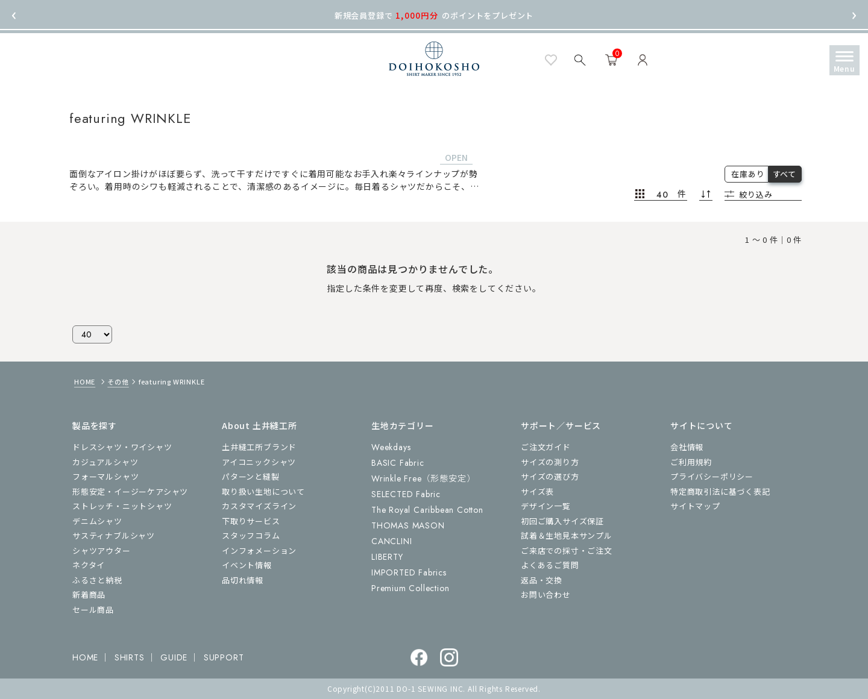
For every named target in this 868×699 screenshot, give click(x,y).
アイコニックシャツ (259, 462)
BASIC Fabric (397, 463)
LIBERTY (387, 557)
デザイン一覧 (546, 506)
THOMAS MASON (408, 525)
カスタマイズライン (259, 506)
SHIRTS (130, 657)
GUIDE (173, 657)
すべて (784, 174)
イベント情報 (247, 565)
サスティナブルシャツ (113, 535)
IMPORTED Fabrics (409, 572)
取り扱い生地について (263, 491)
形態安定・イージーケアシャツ (130, 491)
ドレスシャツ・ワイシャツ (122, 447)
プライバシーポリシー (711, 476)
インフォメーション (259, 550)
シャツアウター (101, 550)
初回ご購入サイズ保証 (562, 521)
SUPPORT (224, 657)
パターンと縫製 (251, 476)
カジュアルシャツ (105, 462)
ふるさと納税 (97, 580)
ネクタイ (88, 565)
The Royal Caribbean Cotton (427, 510)
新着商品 (88, 594)
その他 (117, 381)
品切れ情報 (242, 580)
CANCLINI (391, 541)
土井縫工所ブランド (259, 447)
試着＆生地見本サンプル (566, 535)
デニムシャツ (97, 521)
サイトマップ (695, 506)
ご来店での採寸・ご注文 (566, 550)
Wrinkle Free (423, 478)
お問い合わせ (546, 594)
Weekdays (390, 447)
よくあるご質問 (550, 565)
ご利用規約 (691, 462)
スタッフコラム (251, 535)
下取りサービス (251, 521)
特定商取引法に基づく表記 (720, 491)
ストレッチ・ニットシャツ (122, 506)
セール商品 (93, 609)
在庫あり (747, 174)
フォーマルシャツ (105, 476)
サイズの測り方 (550, 462)
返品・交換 (541, 580)
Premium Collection (410, 588)
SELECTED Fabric (406, 494)
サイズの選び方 (550, 476)
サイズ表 (537, 491)
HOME (84, 381)
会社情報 (686, 447)
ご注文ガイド (546, 447)
